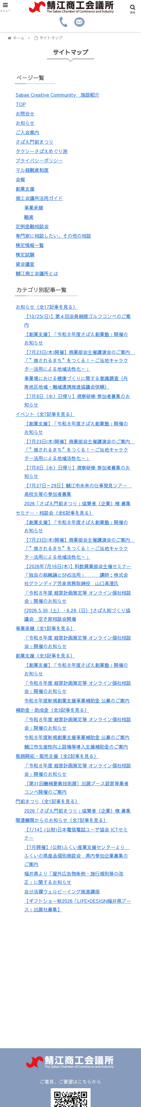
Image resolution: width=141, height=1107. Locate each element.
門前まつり (48, 801)
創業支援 (25, 188)
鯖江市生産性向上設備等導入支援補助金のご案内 (76, 746)
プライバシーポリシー (39, 160)
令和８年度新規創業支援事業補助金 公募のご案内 (76, 700)
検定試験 (25, 254)
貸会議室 (25, 264)
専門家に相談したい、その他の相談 (53, 235)
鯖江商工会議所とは (37, 273)
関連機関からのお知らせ (62, 820)
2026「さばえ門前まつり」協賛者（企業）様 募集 (77, 503)
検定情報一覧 (30, 245)
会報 (20, 179)
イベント (45, 414)
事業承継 (33, 207)
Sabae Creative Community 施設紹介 (57, 94)
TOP (21, 104)
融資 (29, 217)
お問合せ (25, 113)
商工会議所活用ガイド (39, 198)
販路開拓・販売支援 (57, 756)
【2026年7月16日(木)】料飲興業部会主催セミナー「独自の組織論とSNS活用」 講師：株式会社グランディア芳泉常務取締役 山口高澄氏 (77, 574)
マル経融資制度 (32, 170)
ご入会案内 (27, 132)
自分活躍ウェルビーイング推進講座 (62, 891)
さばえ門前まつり (34, 141)
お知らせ (25, 123)
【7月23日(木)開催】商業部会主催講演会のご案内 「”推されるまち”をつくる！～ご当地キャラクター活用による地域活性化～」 (79, 360)
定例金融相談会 (32, 226)
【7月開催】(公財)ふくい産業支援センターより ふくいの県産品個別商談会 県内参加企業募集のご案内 (76, 855)
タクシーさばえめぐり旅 (42, 151)
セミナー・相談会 (55, 512)
